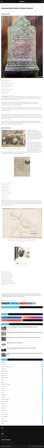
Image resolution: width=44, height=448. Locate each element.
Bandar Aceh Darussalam (22, 366)
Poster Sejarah (22, 416)
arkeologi (22, 362)
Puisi (22, 418)
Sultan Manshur (22, 421)
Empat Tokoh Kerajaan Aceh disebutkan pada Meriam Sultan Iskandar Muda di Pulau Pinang (24, 354)
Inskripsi (22, 390)
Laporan (22, 397)
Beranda (2, 5)
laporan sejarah (22, 401)
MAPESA (22, 1)
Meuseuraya (22, 405)
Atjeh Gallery (8, 199)
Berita (22, 379)
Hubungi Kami (40, 446)
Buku (22, 381)
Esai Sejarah (22, 386)
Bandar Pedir (22, 375)
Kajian (22, 392)
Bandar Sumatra (6, 300)
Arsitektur (22, 364)
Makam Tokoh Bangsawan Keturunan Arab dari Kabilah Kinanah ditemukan (22, 326)
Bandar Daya (22, 368)
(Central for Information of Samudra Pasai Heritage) (7, 95)
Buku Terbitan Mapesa (22, 384)
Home (30, 446)
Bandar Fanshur (22, 371)
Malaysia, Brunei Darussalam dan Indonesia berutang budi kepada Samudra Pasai (24, 337)
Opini (22, 412)
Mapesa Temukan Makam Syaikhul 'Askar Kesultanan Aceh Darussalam (21, 348)
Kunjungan (22, 394)
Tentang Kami (34, 446)
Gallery (22, 388)
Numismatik (22, 410)
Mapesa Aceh (4, 10)
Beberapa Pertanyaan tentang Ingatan (15, 342)
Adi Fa (5, 199)
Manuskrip (7, 5)
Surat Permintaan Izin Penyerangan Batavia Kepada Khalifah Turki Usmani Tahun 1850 (24, 332)
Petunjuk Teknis (22, 414)
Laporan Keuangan (22, 399)
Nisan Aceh (22, 408)
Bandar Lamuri (22, 373)
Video (22, 423)
